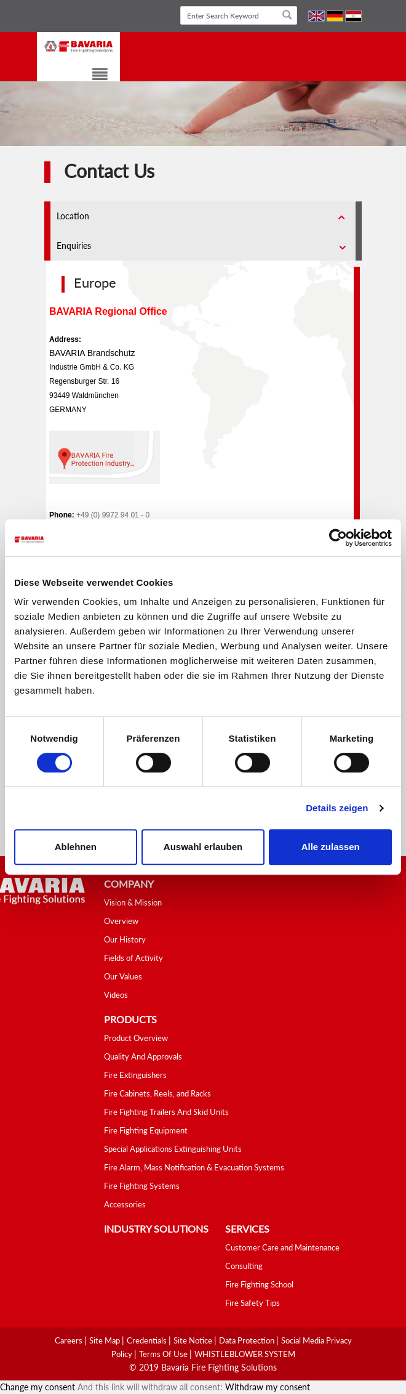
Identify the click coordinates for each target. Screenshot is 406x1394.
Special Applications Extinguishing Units (173, 1149)
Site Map (105, 1340)
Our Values (123, 976)
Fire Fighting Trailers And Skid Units (166, 1112)
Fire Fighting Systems (142, 1186)
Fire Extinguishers (135, 1075)
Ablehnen (76, 846)
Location (73, 216)
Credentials (148, 1340)
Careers (69, 1340)
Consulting (244, 1266)
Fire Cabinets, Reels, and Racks (157, 1093)
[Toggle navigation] (92, 76)
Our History (125, 939)
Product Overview (136, 1038)
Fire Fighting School (259, 1284)
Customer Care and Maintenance (282, 1247)
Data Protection (247, 1340)
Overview (121, 921)
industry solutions (156, 1228)
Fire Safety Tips (252, 1303)
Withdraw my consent (267, 1387)
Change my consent (37, 1387)
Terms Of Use (164, 1354)
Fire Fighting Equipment (146, 1130)
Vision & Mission (133, 902)
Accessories (125, 1204)
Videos (116, 995)
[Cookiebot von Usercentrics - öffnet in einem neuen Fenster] (338, 538)
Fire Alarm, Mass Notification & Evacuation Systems (194, 1167)
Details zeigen (337, 808)
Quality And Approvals (143, 1056)
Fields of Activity (133, 958)
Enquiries (74, 245)
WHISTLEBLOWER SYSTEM (244, 1354)
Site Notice (193, 1340)
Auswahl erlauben (203, 846)
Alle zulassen (330, 846)
